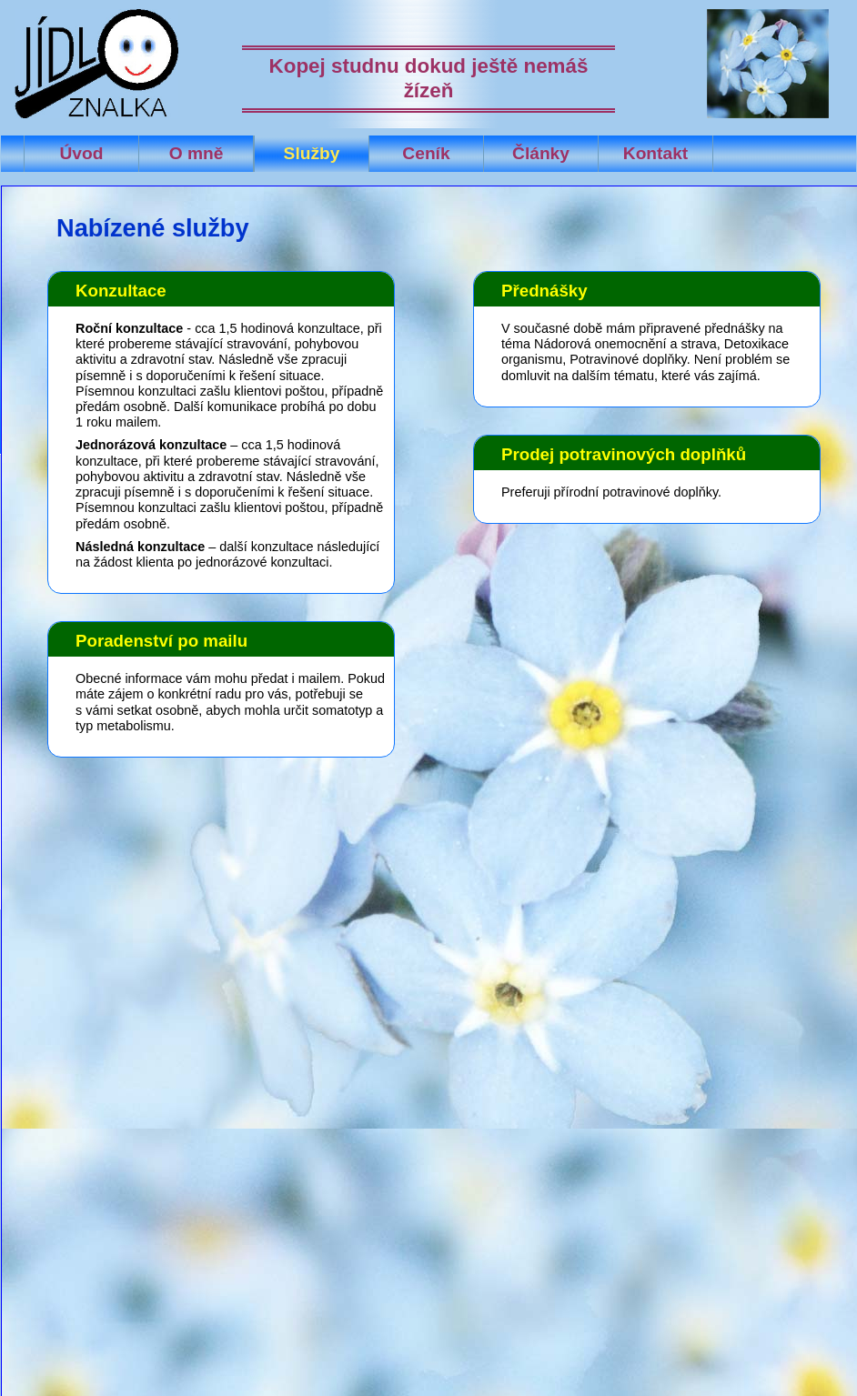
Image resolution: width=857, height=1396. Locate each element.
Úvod (82, 153)
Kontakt (655, 153)
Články (541, 153)
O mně (196, 153)
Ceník (425, 153)
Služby (312, 153)
